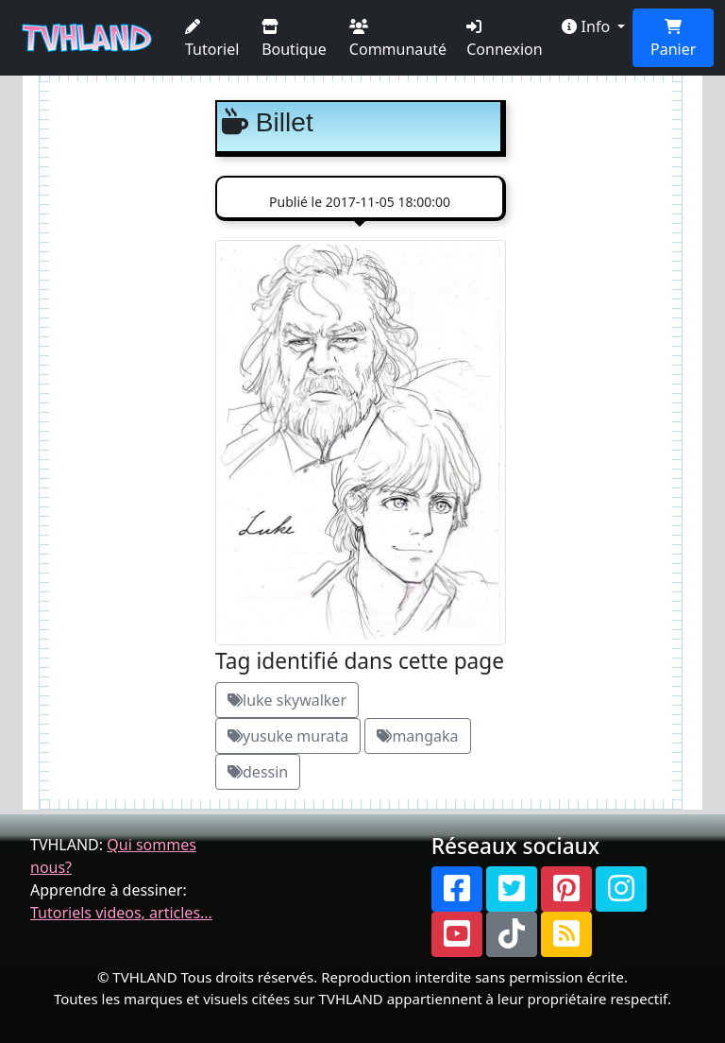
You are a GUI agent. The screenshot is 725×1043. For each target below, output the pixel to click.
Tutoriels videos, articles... (121, 912)
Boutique (294, 39)
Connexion (504, 39)
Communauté (398, 39)
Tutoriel (212, 39)
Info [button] (588, 26)
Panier (673, 39)
